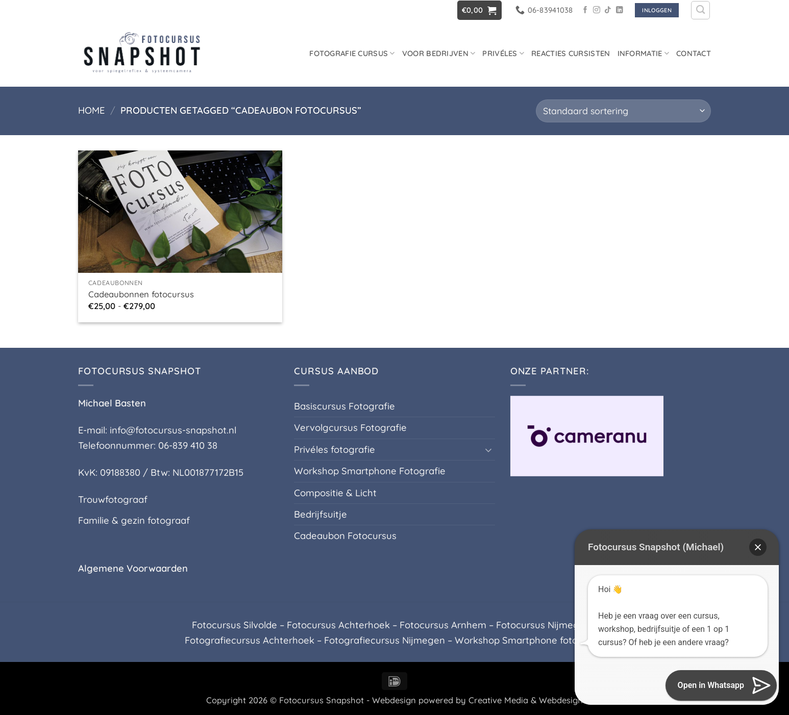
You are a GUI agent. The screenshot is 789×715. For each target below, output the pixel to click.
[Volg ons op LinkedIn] (619, 10)
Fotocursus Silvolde (234, 625)
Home (91, 110)
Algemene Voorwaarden (133, 568)
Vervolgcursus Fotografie (350, 427)
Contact (693, 53)
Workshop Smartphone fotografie (529, 640)
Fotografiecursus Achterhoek (249, 640)
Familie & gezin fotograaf (134, 520)
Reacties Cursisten (570, 53)
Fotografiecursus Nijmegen (384, 640)
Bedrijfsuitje (320, 514)
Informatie (643, 53)
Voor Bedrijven (439, 53)
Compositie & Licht (335, 493)
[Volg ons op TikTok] (607, 10)
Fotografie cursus (352, 53)
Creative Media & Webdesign (526, 700)
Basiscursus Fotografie (344, 406)
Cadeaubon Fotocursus (345, 536)
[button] (479, 10)
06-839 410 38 (187, 445)
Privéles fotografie (334, 449)
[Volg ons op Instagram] (596, 10)
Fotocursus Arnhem (443, 625)
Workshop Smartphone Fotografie (370, 471)
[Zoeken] (700, 10)
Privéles (503, 53)
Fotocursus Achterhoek (338, 625)
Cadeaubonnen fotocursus (141, 294)
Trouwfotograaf (112, 499)
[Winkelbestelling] (623, 110)
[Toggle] (489, 450)
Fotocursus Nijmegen (543, 625)
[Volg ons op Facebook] (585, 10)
